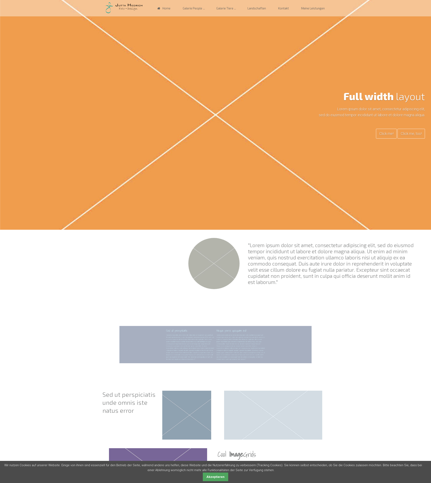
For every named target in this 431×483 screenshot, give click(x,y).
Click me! (406, 133)
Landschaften (256, 8)
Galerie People (192, 8)
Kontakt (283, 8)
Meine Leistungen (313, 8)
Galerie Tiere (224, 8)
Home (166, 8)
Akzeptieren (215, 477)
